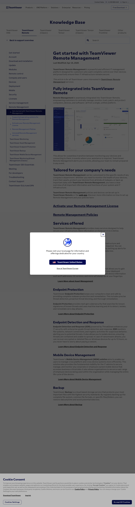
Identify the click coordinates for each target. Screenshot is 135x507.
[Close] (103, 234)
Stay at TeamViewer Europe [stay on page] (67, 268)
